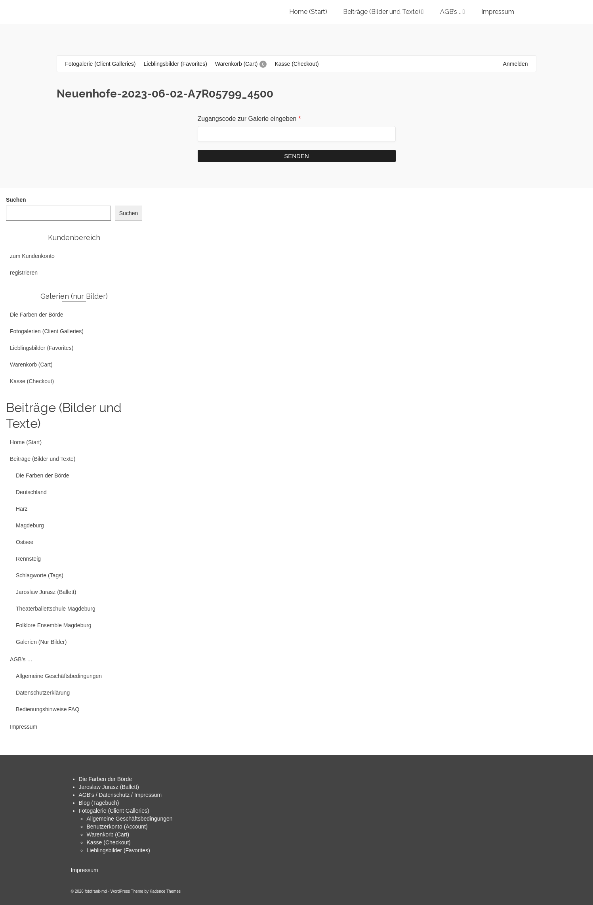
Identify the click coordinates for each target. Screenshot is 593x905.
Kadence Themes (165, 891)
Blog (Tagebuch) (99, 803)
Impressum (84, 870)
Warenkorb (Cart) (108, 834)
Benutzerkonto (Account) (117, 826)
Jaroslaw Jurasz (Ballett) (109, 787)
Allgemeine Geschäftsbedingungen (130, 818)
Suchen (16, 200)
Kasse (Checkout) (109, 842)
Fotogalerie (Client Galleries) (114, 811)
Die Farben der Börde (105, 779)
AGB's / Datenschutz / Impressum (120, 795)
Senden (296, 156)
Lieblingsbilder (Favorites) (118, 850)
